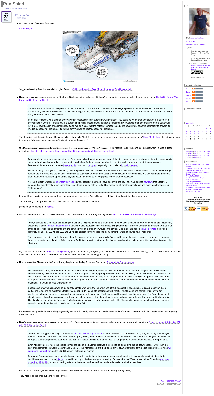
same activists (149, 229)
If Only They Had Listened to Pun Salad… (198, 187)
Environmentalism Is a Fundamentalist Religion (135, 214)
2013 (195, 153)
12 (194, 134)
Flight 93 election (151, 137)
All (187, 101)
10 (186, 134)
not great (92, 165)
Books (188, 92)
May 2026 (190, 123)
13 (198, 134)
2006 (191, 151)
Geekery (188, 98)
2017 (187, 155)
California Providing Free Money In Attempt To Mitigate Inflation (102, 89)
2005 (187, 151)
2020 (199, 155)
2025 (195, 157)
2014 (199, 153)
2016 (208, 153)
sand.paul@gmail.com (197, 38)
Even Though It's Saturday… (194, 182)
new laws (148, 182)
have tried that (70, 165)
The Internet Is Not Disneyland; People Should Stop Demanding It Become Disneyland (72, 151)
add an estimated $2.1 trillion (89, 333)
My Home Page (190, 41)
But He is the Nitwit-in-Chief (194, 189)
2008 (199, 151)
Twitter (195, 44)
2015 (203, 153)
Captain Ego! (25, 28)
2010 (208, 151)
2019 (195, 155)
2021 (203, 155)
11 (190, 134)
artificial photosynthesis (58, 251)
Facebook (189, 44)
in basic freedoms (129, 165)
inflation (60, 359)
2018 (191, 155)
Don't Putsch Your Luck (193, 191)
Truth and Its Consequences (120, 262)
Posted (171, 381)
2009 (203, 151)
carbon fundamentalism (59, 226)
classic (49, 207)
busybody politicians (66, 182)
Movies (188, 95)
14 (202, 134)
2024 (191, 157)
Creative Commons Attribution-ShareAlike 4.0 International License (200, 67)
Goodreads (201, 44)
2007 (195, 151)
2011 (187, 153)
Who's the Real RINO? (193, 176)
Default (188, 89)
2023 (187, 157)
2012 (191, 153)
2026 (199, 157)
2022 (208, 155)
